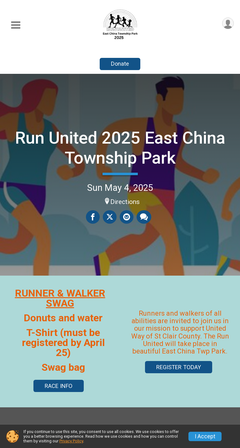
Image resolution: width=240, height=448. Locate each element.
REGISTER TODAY (178, 367)
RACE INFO (58, 386)
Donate (120, 63)
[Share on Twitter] (110, 216)
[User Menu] (228, 23)
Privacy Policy (71, 441)
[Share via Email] (126, 216)
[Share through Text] (144, 216)
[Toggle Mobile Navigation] (15, 25)
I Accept (205, 436)
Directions (125, 202)
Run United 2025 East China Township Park (120, 148)
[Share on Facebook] (93, 216)
